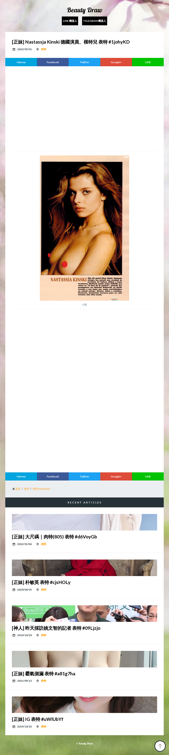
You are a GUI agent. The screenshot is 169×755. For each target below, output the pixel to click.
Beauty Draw (84, 10)
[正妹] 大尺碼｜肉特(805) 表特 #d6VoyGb (54, 536)
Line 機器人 (70, 20)
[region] (84, 108)
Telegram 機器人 (94, 20)
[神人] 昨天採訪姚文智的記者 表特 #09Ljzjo (56, 628)
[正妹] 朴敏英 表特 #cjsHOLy (41, 582)
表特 (43, 49)
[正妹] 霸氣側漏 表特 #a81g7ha (43, 673)
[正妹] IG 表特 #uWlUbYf (37, 719)
